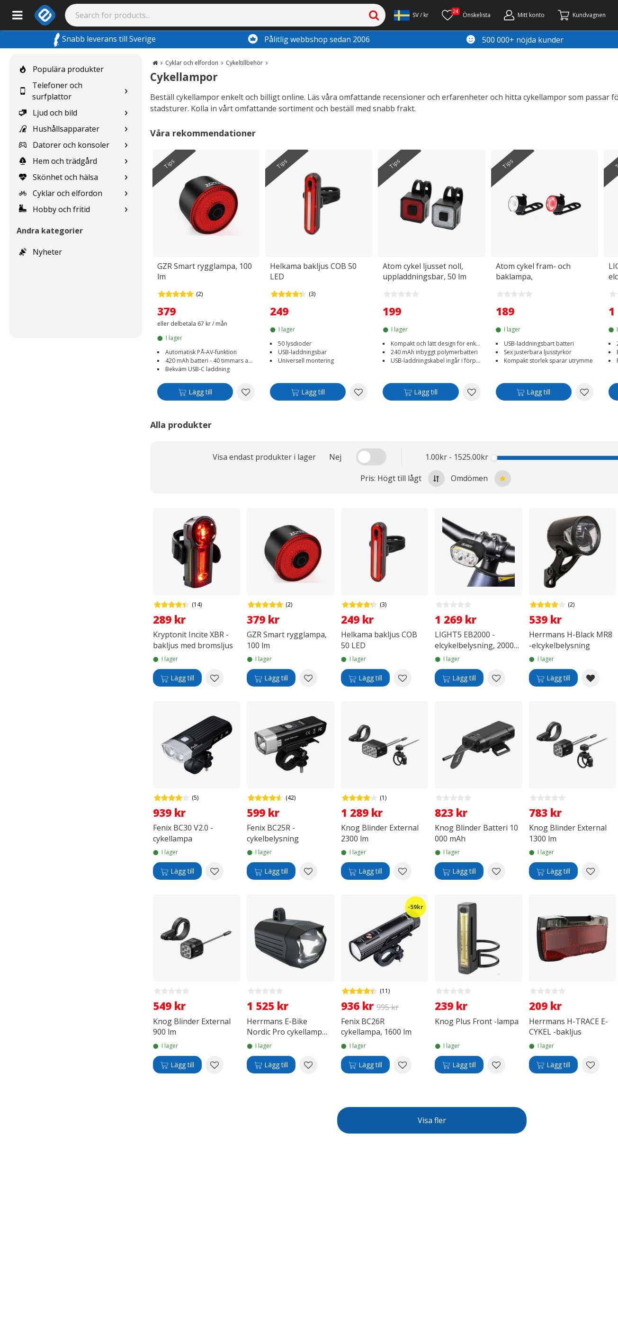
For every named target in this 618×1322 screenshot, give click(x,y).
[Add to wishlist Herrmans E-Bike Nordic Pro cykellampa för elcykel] (308, 1065)
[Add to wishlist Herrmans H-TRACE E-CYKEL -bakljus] (591, 1065)
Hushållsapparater (59, 128)
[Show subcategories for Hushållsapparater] (126, 129)
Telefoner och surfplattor (50, 91)
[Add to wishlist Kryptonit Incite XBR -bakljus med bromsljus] (215, 678)
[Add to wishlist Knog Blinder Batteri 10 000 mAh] (496, 871)
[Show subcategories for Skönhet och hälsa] (126, 177)
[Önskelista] (466, 15)
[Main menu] (17, 15)
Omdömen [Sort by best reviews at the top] (481, 478)
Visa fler (432, 1120)
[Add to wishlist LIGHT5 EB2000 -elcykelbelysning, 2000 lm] (496, 678)
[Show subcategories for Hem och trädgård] (126, 161)
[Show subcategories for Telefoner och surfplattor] (126, 91)
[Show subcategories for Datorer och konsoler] (126, 145)
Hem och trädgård (58, 161)
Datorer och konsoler (64, 145)
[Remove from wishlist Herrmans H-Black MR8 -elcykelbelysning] (591, 678)
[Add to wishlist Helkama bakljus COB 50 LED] (358, 392)
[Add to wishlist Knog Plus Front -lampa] (496, 1065)
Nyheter (40, 252)
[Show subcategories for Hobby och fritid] (126, 209)
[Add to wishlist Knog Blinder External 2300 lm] (403, 871)
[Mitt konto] (524, 15)
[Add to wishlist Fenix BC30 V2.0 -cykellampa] (215, 871)
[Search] (225, 15)
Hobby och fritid (54, 209)
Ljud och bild (48, 112)
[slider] (494, 457)
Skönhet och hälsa (58, 177)
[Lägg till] (195, 393)
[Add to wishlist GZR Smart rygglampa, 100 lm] (246, 392)
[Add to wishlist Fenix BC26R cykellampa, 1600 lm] (403, 1065)
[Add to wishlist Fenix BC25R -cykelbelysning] (308, 871)
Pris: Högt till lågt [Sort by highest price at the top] (402, 478)
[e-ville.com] (45, 15)
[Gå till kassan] (581, 15)
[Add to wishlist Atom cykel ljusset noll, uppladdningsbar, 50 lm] (472, 392)
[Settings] (411, 15)
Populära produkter (61, 69)
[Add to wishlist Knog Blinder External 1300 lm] (591, 871)
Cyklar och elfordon (60, 193)
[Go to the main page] (155, 63)
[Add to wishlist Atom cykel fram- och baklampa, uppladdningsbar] (584, 392)
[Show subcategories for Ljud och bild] (126, 113)
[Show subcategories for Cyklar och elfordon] (126, 193)
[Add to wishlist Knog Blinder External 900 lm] (215, 1065)
